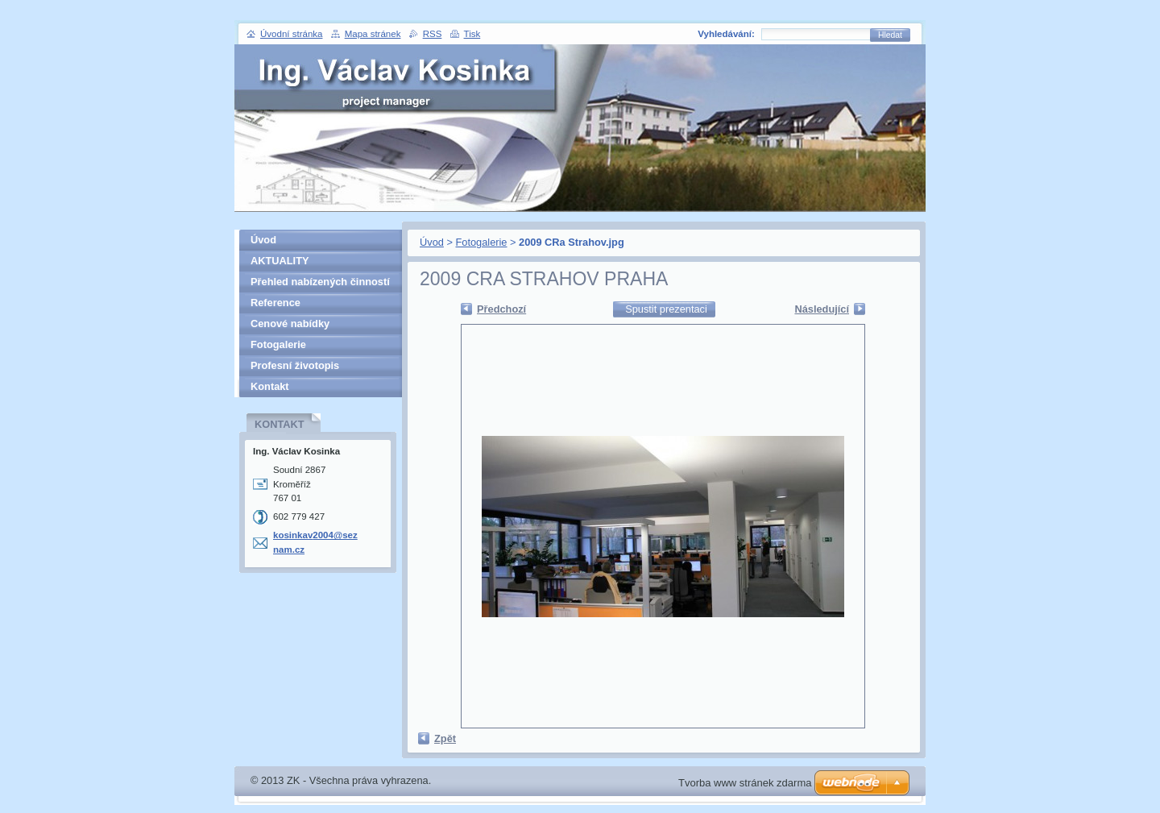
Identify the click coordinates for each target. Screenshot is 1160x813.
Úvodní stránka (291, 34)
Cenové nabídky (290, 323)
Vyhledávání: (726, 34)
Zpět (445, 738)
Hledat (890, 35)
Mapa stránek (373, 34)
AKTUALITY (280, 261)
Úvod (432, 242)
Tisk (472, 34)
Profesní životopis (295, 365)
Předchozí (501, 309)
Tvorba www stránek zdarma (744, 783)
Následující (821, 309)
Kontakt (270, 386)
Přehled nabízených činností (320, 282)
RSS (432, 34)
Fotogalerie (481, 242)
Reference (275, 303)
